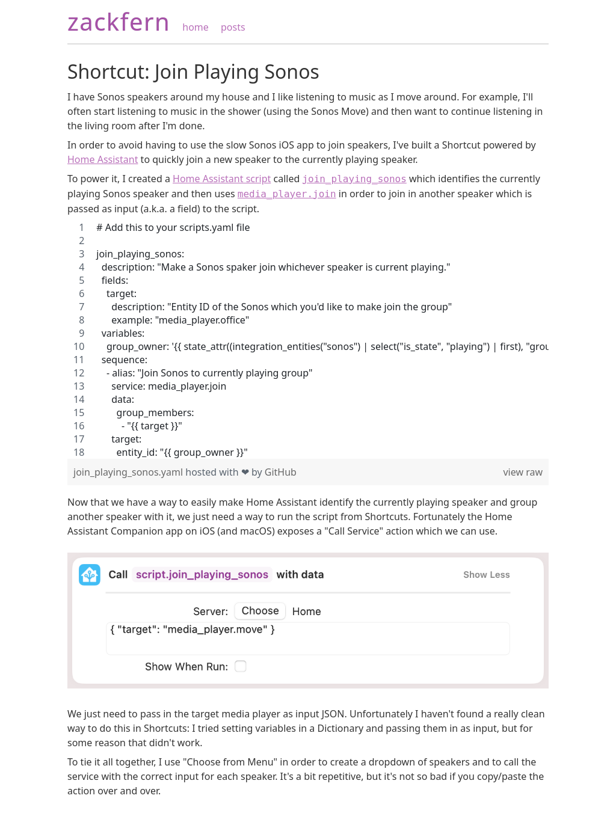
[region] (308, 340)
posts (233, 27)
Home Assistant (102, 159)
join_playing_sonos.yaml (129, 472)
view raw (523, 472)
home (195, 27)
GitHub (281, 472)
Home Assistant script (222, 178)
